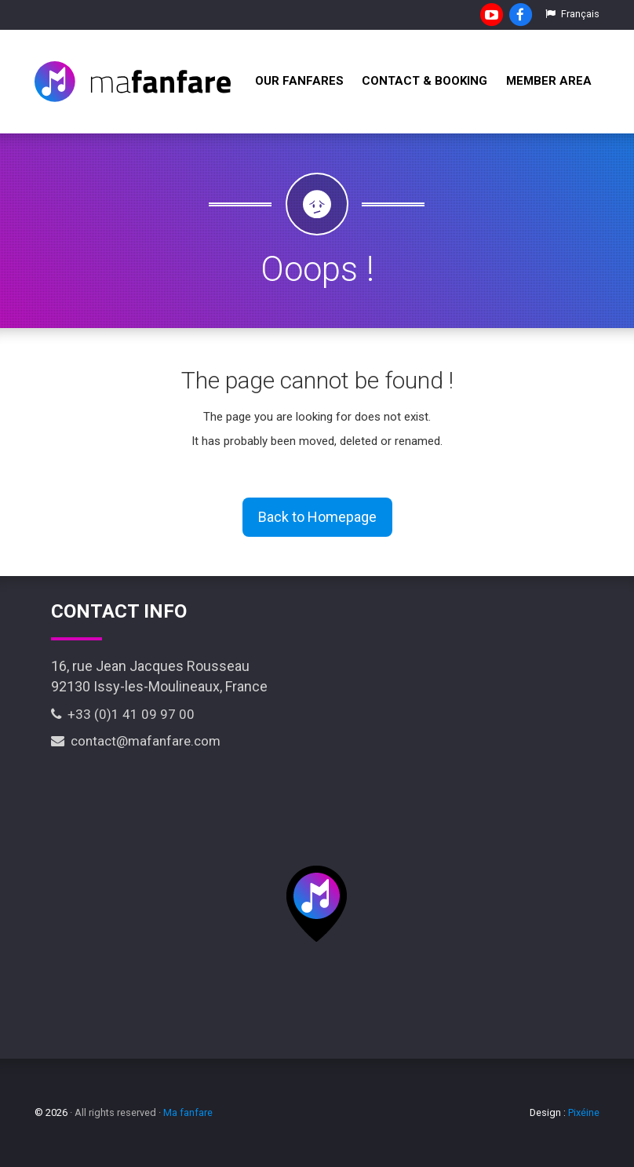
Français (572, 14)
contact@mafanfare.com (135, 741)
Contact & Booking (424, 81)
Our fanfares (299, 81)
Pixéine (583, 1112)
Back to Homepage (317, 517)
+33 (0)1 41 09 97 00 (123, 714)
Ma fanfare (188, 1112)
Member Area (549, 81)
